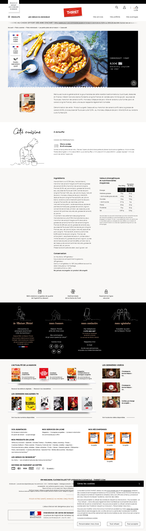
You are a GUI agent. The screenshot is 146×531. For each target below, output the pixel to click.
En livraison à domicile (19, 432)
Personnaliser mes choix (89, 524)
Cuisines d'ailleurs (18, 445)
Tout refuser (114, 524)
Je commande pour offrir (51, 435)
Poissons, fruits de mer (43, 445)
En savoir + (50, 468)
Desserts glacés (64, 447)
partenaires (127, 490)
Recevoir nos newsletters (42, 389)
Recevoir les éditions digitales (21, 389)
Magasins (45, 432)
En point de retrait (18, 435)
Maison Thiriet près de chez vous (56, 330)
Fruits (50, 447)
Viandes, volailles (58, 445)
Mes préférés (115, 17)
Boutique (69, 450)
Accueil (10, 27)
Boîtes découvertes (58, 450)
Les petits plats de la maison (48, 27)
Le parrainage (30, 435)
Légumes (69, 445)
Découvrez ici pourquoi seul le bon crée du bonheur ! (23, 331)
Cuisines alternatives (33, 450)
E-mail (89, 345)
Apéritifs (28, 442)
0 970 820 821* (90, 331)
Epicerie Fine (46, 450)
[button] (124, 8)
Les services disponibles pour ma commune (30, 484)
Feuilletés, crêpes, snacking (54, 442)
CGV (45, 484)
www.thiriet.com (113, 490)
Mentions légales (53, 484)
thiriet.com (12, 484)
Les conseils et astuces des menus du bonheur (36, 460)
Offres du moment (18, 442)
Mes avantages (132, 17)
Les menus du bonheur (39, 17)
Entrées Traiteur (38, 442)
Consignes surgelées (57, 432)
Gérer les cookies (132, 509)
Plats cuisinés (19, 27)
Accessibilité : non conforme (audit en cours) (51, 486)
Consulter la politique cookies (87, 518)
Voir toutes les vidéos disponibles (113, 417)
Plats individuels (31, 27)
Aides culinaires (41, 447)
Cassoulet (63, 27)
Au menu (15, 460)
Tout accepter (132, 524)
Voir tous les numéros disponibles (22, 417)
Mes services (98, 17)
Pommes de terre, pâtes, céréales (23, 447)
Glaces (55, 447)
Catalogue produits (65, 484)
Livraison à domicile (73, 432)
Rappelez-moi (89, 342)
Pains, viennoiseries (18, 450)
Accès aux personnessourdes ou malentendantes (89, 349)
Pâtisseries (74, 447)
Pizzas (67, 442)
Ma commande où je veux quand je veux (56, 336)
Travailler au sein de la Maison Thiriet (123, 330)
